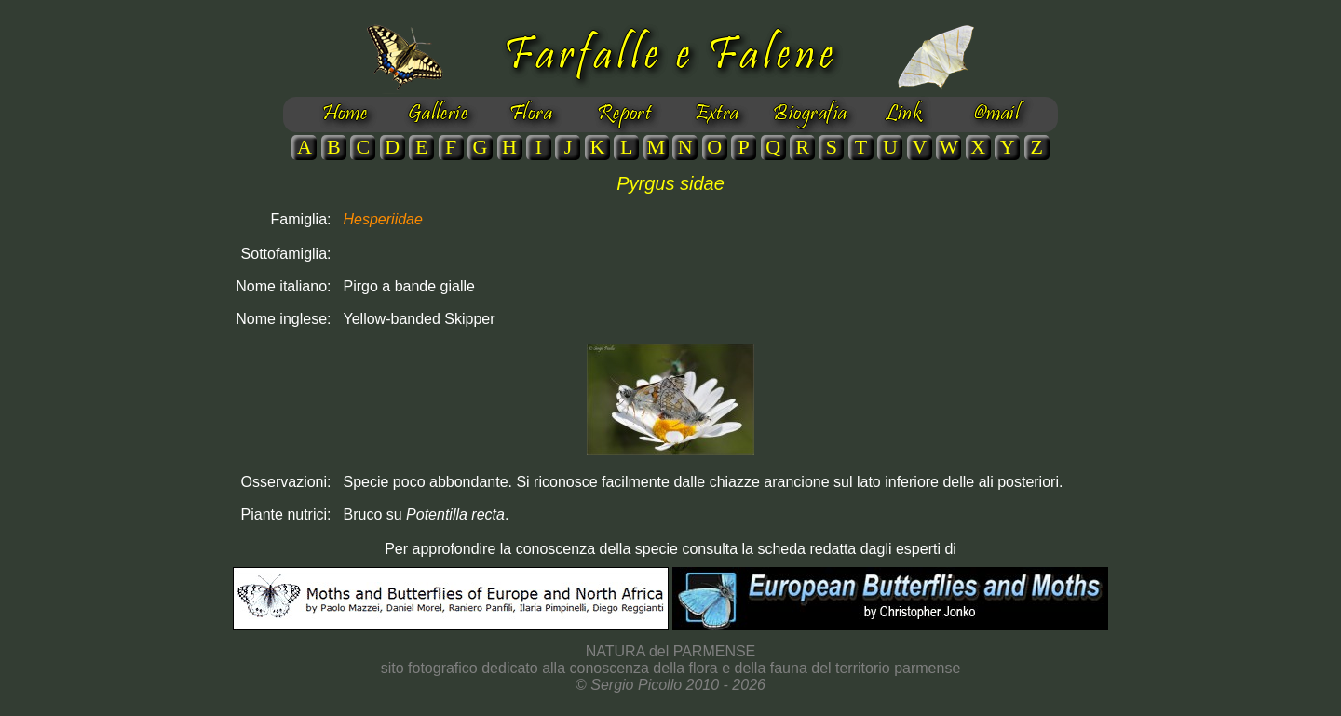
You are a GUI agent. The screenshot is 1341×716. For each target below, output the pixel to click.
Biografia (810, 114)
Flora (530, 114)
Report (624, 114)
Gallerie (438, 114)
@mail (996, 114)
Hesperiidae (383, 219)
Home (345, 114)
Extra (716, 114)
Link (904, 114)
